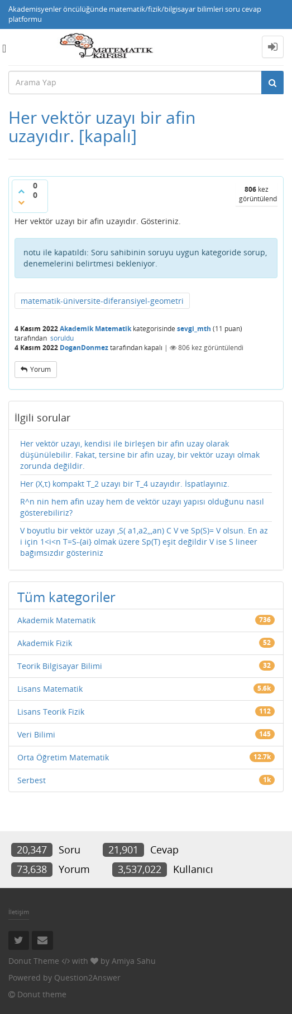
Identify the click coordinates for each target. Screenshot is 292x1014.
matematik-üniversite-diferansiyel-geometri (102, 300)
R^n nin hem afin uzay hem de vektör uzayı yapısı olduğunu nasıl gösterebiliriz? (142, 507)
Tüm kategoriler (66, 597)
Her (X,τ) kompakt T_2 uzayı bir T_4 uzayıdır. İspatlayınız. (124, 483)
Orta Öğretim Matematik (63, 757)
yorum (40, 369)
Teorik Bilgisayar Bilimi (59, 666)
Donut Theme (33, 960)
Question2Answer (87, 977)
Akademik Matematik (95, 328)
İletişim (18, 912)
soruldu (62, 338)
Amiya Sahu (134, 960)
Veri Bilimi (36, 734)
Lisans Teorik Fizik (50, 711)
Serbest (31, 780)
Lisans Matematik (50, 688)
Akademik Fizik (44, 643)
